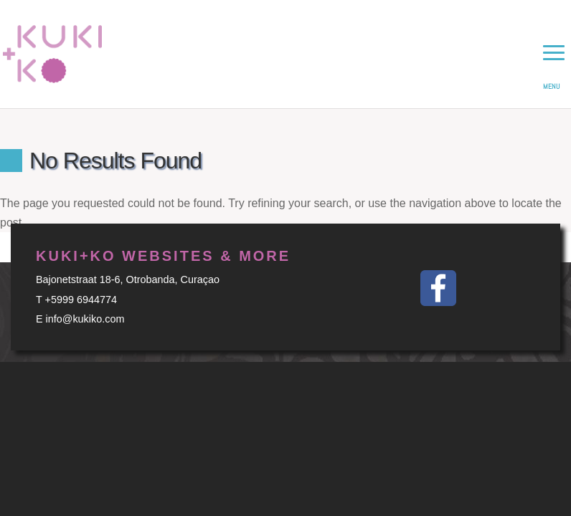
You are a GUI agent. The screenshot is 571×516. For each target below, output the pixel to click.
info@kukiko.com (85, 319)
